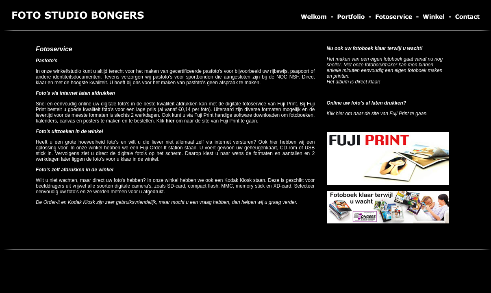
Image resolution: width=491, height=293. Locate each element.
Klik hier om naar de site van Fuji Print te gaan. (377, 113)
